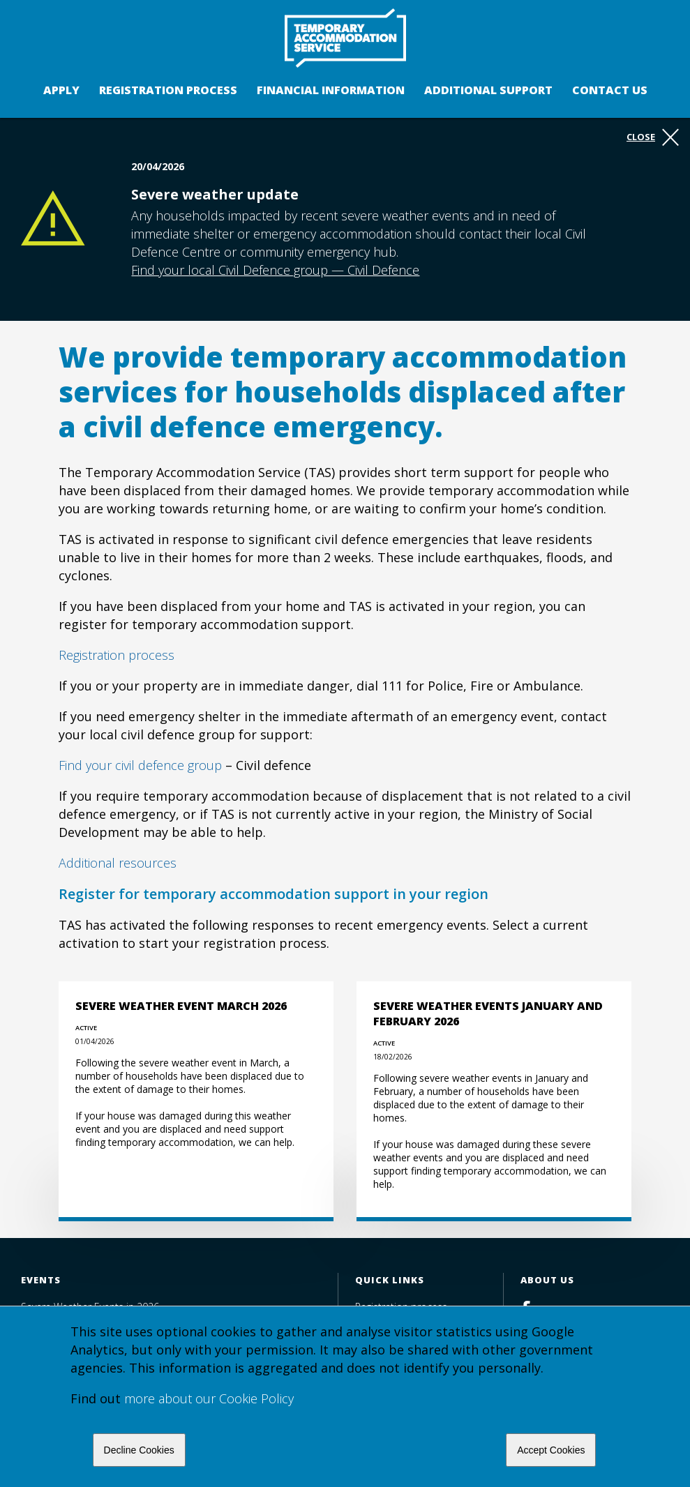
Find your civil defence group (140, 765)
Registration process (168, 90)
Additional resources (118, 862)
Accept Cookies (551, 1450)
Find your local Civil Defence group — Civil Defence (275, 270)
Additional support (488, 90)
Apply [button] (61, 90)
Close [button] (653, 137)
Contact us (609, 90)
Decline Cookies (139, 1450)
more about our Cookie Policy (209, 1398)
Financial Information (331, 90)
